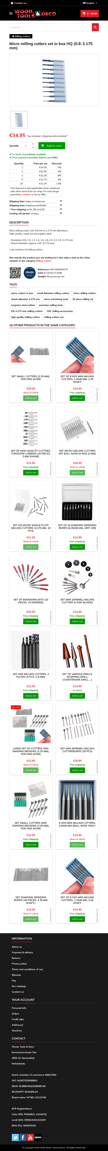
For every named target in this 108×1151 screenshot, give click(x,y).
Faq (14, 980)
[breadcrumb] (20, 36)
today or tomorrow (35, 201)
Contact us (18, 991)
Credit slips (18, 1019)
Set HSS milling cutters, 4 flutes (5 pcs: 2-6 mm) (31, 675)
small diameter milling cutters (53, 293)
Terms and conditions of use (27, 969)
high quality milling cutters (25, 317)
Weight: (42, 276)
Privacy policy (19, 963)
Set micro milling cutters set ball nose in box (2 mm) (77, 452)
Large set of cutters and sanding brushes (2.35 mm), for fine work (30, 751)
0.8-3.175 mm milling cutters (27, 311)
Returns (16, 958)
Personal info (19, 1008)
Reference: (43, 269)
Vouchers (17, 1030)
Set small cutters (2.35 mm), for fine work (30, 378)
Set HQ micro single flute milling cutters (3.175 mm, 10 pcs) (30, 528)
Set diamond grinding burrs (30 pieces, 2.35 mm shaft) (30, 900)
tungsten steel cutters (23, 305)
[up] (33, 144)
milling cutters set (54, 317)
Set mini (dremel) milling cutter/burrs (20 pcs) (77, 750)
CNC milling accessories (60, 311)
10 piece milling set (82, 299)
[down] (33, 147)
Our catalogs (19, 986)
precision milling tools (51, 305)
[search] (54, 27)
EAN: (40, 272)
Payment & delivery (22, 952)
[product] (31, 353)
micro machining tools (56, 299)
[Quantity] (26, 145)
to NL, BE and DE (35, 209)
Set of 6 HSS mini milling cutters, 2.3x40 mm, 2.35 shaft (77, 379)
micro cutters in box (22, 293)
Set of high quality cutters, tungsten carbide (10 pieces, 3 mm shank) (31, 453)
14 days (35, 213)
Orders (15, 1013)
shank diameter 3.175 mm (25, 299)
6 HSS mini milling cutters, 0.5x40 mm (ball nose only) (77, 824)
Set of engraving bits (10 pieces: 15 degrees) (31, 601)
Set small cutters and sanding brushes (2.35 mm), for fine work (30, 825)
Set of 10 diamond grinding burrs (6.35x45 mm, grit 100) (77, 527)
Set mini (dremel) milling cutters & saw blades (77, 601)
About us (17, 946)
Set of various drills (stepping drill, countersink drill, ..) (77, 676)
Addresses (17, 1024)
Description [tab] (19, 222)
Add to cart (51, 146)
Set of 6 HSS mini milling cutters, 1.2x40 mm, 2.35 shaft (77, 900)
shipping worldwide (35, 205)
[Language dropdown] (90, 3)
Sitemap (16, 974)
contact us (20, 3)
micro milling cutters (84, 293)
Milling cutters (43, 260)
